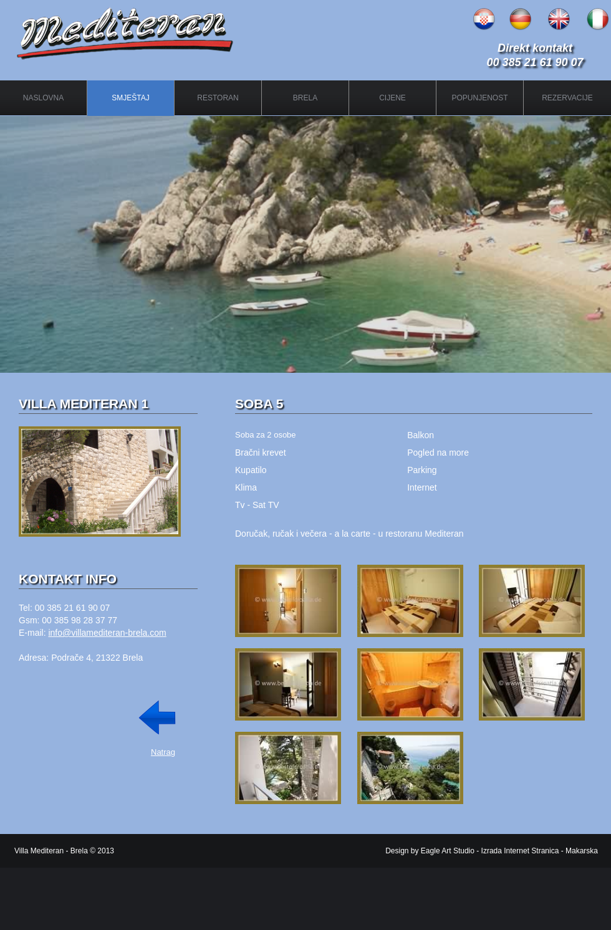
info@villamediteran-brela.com (107, 633)
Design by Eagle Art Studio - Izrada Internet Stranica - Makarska (491, 850)
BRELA (305, 97)
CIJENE (392, 97)
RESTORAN (217, 97)
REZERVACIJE (567, 97)
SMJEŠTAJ (130, 97)
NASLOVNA (43, 97)
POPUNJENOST (479, 97)
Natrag (163, 752)
